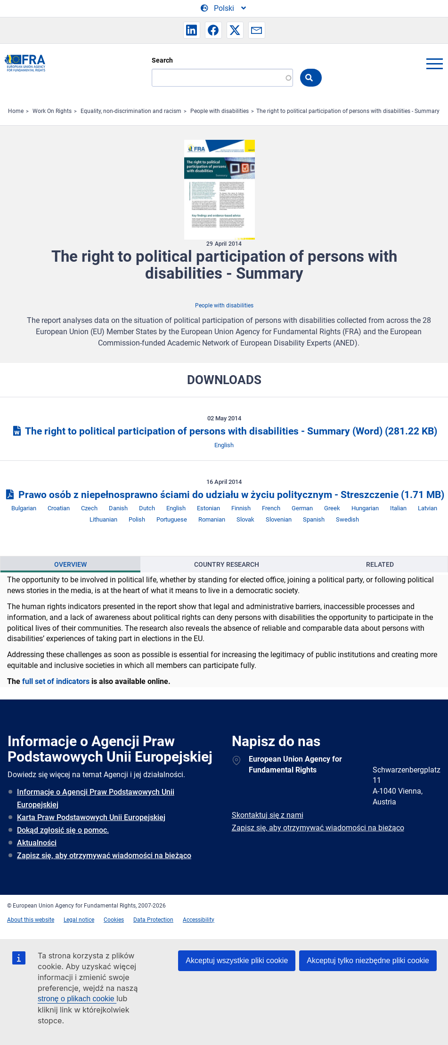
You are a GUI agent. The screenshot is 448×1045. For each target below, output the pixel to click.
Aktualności (37, 842)
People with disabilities (219, 111)
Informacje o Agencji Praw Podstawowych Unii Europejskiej (95, 798)
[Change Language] (224, 8)
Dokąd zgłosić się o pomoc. (63, 830)
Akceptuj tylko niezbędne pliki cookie (368, 961)
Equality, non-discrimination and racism (131, 111)
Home (16, 111)
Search (162, 60)
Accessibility (198, 919)
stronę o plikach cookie (77, 999)
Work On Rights (52, 111)
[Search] (222, 78)
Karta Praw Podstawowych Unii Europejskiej (91, 817)
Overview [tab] (70, 564)
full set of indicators (56, 681)
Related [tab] (380, 564)
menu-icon (434, 63)
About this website (30, 919)
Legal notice (79, 919)
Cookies (114, 919)
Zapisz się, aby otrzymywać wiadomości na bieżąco (104, 855)
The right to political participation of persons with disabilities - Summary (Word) (224, 431)
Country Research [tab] (226, 564)
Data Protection (153, 919)
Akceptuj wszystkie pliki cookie (237, 961)
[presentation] (70, 564)
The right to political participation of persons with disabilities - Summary (348, 111)
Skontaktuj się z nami (267, 815)
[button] (191, 30)
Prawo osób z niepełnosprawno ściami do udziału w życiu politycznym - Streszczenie (224, 494)
